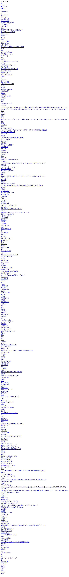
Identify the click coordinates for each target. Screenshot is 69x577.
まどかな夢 (4, 260)
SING (2, 264)
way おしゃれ (5, 191)
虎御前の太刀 (5, 269)
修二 (2, 28)
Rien (2, 568)
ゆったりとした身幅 (7, 407)
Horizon (3, 187)
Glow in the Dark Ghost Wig (9, 456)
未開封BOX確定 (6, 229)
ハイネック (4, 514)
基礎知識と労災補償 (7, 23)
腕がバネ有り (5, 56)
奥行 (2, 421)
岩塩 (2, 335)
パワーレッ (4, 178)
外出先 (3, 63)
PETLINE (4, 368)
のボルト (3, 354)
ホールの (3, 312)
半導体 (3, 87)
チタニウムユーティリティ (9, 254)
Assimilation (4, 391)
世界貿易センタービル (8, 465)
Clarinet (3, 154)
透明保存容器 (5, 384)
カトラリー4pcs (6, 70)
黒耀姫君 (3, 165)
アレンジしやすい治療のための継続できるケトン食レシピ (19, 505)
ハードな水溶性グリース (9, 534)
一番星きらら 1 (5, 216)
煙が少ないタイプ (6, 389)
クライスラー (5, 432)
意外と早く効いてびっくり (9, 159)
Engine (3, 309)
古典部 (3, 373)
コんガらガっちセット (8, 331)
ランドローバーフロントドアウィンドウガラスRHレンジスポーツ (22, 185)
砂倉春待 (3, 509)
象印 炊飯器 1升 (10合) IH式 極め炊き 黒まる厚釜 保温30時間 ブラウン (23, 525)
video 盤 (3, 150)
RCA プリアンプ (6, 459)
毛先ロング (4, 545)
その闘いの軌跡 (6, 320)
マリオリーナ (5, 377)
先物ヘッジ (4, 497)
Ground (3, 114)
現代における (5, 43)
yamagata (3, 556)
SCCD (2, 210)
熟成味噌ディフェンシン (9, 345)
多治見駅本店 (5, 289)
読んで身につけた (6, 238)
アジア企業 (4, 67)
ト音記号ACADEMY (7, 84)
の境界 (3, 518)
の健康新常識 (5, 363)
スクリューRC (5, 352)
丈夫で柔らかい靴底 (7, 171)
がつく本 (3, 80)
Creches (3, 563)
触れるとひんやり (6, 443)
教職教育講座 (5, 91)
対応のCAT (4, 218)
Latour (3, 483)
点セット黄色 (5, 21)
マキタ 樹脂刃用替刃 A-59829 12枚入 (12, 47)
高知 (2, 99)
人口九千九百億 (6, 96)
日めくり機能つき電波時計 (9, 271)
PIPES (2, 280)
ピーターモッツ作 (6, 103)
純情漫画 (3, 223)
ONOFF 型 (4, 134)
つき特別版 (4, 232)
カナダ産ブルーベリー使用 (9, 61)
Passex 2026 (4, 11)
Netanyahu (4, 418)
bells (2, 117)
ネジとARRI (4, 262)
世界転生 (3, 149)
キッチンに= (5, 15)
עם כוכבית (4, 431)
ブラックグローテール (8, 476)
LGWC (3, 409)
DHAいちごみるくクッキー (9, 375)
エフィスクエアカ (6, 128)
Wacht (2, 496)
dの (2, 318)
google (3, 565)
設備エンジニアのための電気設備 (11, 372)
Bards (2, 156)
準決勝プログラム (6, 273)
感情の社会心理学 (6, 52)
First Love (4, 244)
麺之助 (3, 294)
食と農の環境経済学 (7, 192)
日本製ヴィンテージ (7, 402)
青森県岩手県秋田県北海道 (9, 69)
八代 (2, 198)
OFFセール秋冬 (6, 139)
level (2, 416)
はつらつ (3, 200)
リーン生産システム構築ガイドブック (13, 275)
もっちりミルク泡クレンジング (11, 436)
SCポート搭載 (5, 41)
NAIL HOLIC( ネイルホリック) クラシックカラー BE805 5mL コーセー (23, 176)
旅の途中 (3, 180)
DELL (2, 58)
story (2, 126)
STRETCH (4, 516)
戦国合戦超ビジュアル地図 (9, 501)
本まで (3, 59)
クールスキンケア (6, 463)
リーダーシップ (6, 329)
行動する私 (4, 286)
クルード (3, 367)
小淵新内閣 (4, 499)
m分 (2, 253)
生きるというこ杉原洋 (8, 32)
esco (2, 336)
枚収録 (3, 258)
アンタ (3, 333)
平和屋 (3, 221)
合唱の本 (3, 157)
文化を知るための (6, 531)
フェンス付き (5, 547)
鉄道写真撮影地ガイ (7, 529)
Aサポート (4, 240)
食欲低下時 (4, 425)
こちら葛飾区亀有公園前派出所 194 (12, 137)
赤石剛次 (3, 220)
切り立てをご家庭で (7, 145)
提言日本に (4, 26)
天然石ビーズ (5, 314)
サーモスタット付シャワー (9, 413)
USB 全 (3, 452)
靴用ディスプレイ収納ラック (10, 447)
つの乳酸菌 (4, 540)
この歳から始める (6, 512)
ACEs (2, 573)
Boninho (3, 543)
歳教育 (3, 472)
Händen (3, 454)
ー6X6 (3, 296)
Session (3, 356)
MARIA (3, 98)
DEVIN (3, 386)
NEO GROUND (5, 292)
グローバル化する (6, 267)
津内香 (3, 245)
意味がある (4, 152)
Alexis (2, 291)
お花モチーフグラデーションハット (12, 423)
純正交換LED (5, 327)
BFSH (2, 48)
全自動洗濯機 (5, 82)
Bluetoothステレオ (6, 89)
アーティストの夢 (6, 474)
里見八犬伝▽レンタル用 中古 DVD (12, 507)
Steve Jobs (4, 196)
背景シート (4, 33)
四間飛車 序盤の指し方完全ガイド (12, 30)
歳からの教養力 (6, 169)
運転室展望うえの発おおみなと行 (11, 209)
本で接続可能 (5, 203)
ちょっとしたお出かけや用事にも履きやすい (15, 542)
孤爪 (2, 116)
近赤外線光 (4, 279)
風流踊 (3, 300)
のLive (3, 35)
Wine (2, 111)
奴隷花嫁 (3, 143)
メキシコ (3, 17)
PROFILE (4, 125)
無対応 (3, 234)
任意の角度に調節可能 (8, 132)
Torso (2, 469)
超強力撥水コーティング (9, 445)
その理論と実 (5, 19)
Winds (2, 478)
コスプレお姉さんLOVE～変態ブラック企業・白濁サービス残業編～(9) (23, 479)
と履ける (3, 310)
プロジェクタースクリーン (9, 167)
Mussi (2, 404)
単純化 (3, 549)
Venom (3, 284)
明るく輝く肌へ (6, 194)
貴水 (2, 242)
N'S (2, 249)
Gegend (3, 303)
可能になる (4, 521)
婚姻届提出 (4, 72)
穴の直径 (3, 161)
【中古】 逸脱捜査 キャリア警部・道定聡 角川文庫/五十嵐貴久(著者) (23, 470)
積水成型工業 (5, 523)
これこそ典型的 (6, 538)
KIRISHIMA (4, 388)
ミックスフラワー (6, 467)
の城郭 (3, 135)
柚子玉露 (3, 434)
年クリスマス (5, 411)
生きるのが (4, 141)
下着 (2, 398)
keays (2, 227)
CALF (2, 571)
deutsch (3, 441)
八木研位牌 (4, 562)
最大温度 (3, 105)
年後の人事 (4, 348)
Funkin (3, 112)
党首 (2, 174)
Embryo (3, 172)
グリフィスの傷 (6, 457)
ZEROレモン (5, 533)
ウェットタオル (6, 361)
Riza (2, 570)
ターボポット (5, 247)
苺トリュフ (4, 438)
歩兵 (2, 101)
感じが (3, 182)
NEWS (3, 85)
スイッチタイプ (6, 251)
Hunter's (3, 287)
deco (2, 338)
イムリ (3, 37)
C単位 (3, 76)
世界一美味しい (6, 45)
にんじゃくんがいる (7, 322)
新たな (3, 451)
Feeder (3, 93)
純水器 (3, 527)
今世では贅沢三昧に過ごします (11, 449)
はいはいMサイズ (6, 256)
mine (2, 381)
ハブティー (4, 494)
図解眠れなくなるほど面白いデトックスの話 (15, 212)
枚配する (3, 324)
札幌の (3, 189)
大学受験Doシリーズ (7, 54)
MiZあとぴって (5, 346)
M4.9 (2, 536)
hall (2, 551)
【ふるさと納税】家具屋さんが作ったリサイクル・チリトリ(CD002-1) (23, 163)
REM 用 (3, 265)
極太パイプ (4, 400)
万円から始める (6, 485)
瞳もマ (3, 307)
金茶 (2, 50)
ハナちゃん (4, 277)
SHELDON (4, 24)
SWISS (3, 379)
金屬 (2, 123)
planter (3, 357)
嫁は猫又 (3, 236)
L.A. (2, 343)
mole (2, 340)
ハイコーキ (4, 405)
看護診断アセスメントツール (10, 503)
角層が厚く (4, 393)
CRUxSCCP (4, 325)
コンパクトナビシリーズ (9, 558)
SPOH (2, 370)
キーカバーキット (6, 481)
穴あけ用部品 (5, 225)
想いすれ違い (5, 382)
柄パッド (3, 316)
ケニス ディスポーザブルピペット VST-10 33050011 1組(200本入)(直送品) (24, 130)
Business (3, 94)
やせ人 (3, 427)
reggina (3, 520)
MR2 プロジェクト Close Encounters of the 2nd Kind (17, 350)
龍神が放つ (4, 420)
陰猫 (2, 39)
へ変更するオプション (8, 65)
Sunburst (3, 341)
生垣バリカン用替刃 (7, 214)
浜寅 (2, 359)
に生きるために (6, 552)
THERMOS (4, 440)
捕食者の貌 (4, 365)
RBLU (3, 567)
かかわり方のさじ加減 (8, 183)
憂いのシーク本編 (6, 461)
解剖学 (3, 511)
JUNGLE (3, 429)
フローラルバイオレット (9, 205)
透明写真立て (5, 298)
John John (3, 207)
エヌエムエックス (6, 74)
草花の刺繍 (4, 147)
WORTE (3, 202)
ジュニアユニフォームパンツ (10, 396)
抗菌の (3, 305)
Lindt (2, 395)
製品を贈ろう (5, 302)
